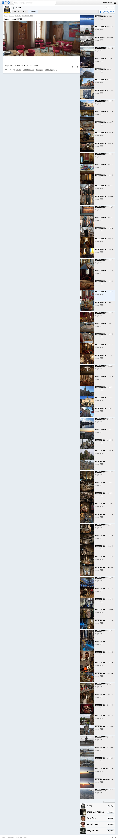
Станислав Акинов (95, 811)
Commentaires (28, 69)
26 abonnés (110, 8)
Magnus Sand (93, 830)
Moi (24, 12)
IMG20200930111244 (27, 15)
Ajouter (110, 806)
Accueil (16, 12)
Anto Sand (91, 818)
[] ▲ (114, 837)
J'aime (17, 69)
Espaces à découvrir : (109, 802)
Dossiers (33, 12)
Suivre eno (19, 837)
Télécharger (49, 69)
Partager (39, 69)
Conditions (10, 837)
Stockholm (18, 15)
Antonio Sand (93, 824)
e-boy (6, 15)
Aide (25, 837)
